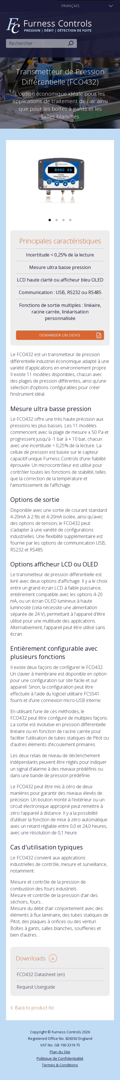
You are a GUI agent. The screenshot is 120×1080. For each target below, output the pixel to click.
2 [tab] (56, 220)
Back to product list (34, 1008)
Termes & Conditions (60, 1064)
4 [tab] (70, 220)
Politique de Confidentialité (60, 1058)
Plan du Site (60, 1051)
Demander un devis (60, 335)
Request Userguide (36, 987)
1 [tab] (50, 220)
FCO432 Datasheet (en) (41, 974)
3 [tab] (63, 220)
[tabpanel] (60, 177)
